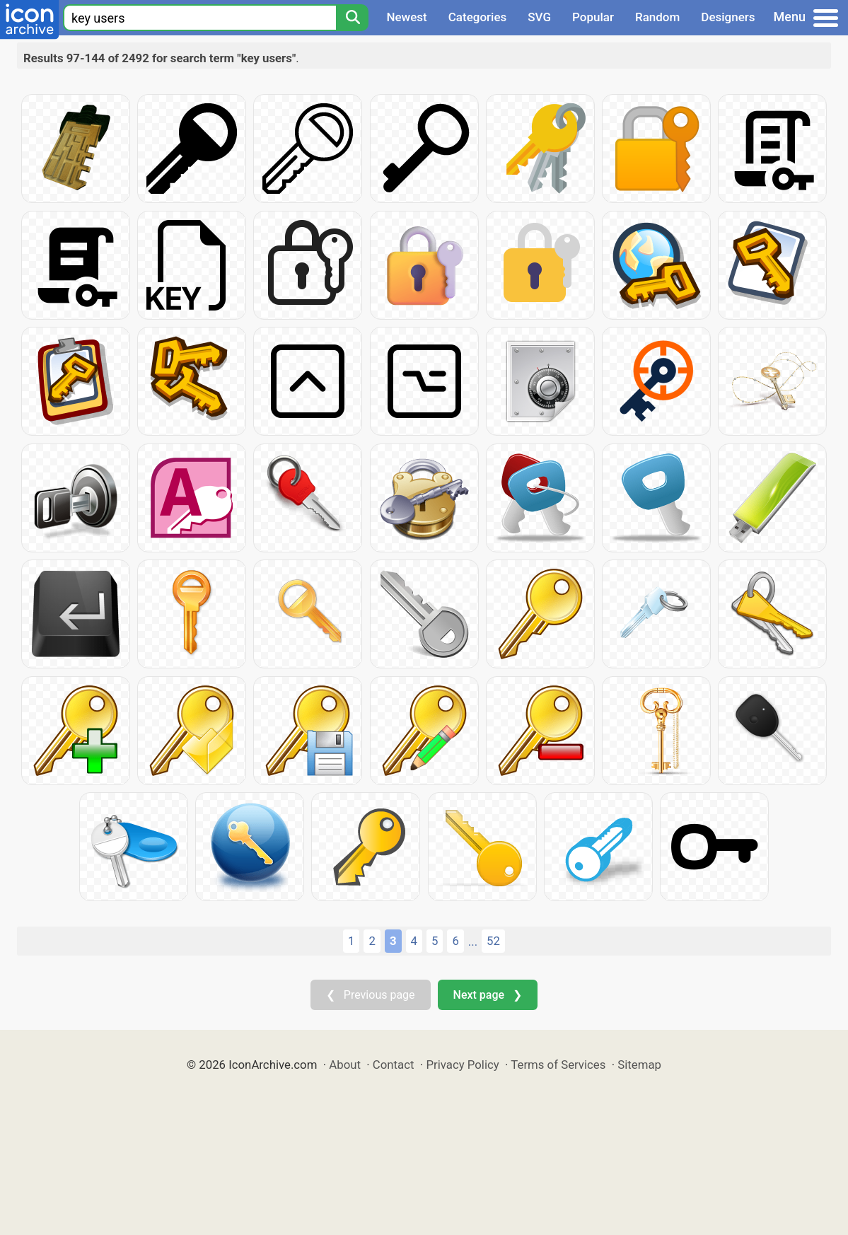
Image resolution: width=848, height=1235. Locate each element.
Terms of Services (558, 1064)
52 (493, 941)
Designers (728, 17)
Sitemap (639, 1064)
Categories (477, 17)
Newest (406, 17)
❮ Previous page (370, 995)
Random (657, 17)
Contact (393, 1064)
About (345, 1064)
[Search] (352, 17)
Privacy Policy (462, 1064)
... (472, 941)
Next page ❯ (487, 995)
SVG (539, 17)
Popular (593, 17)
